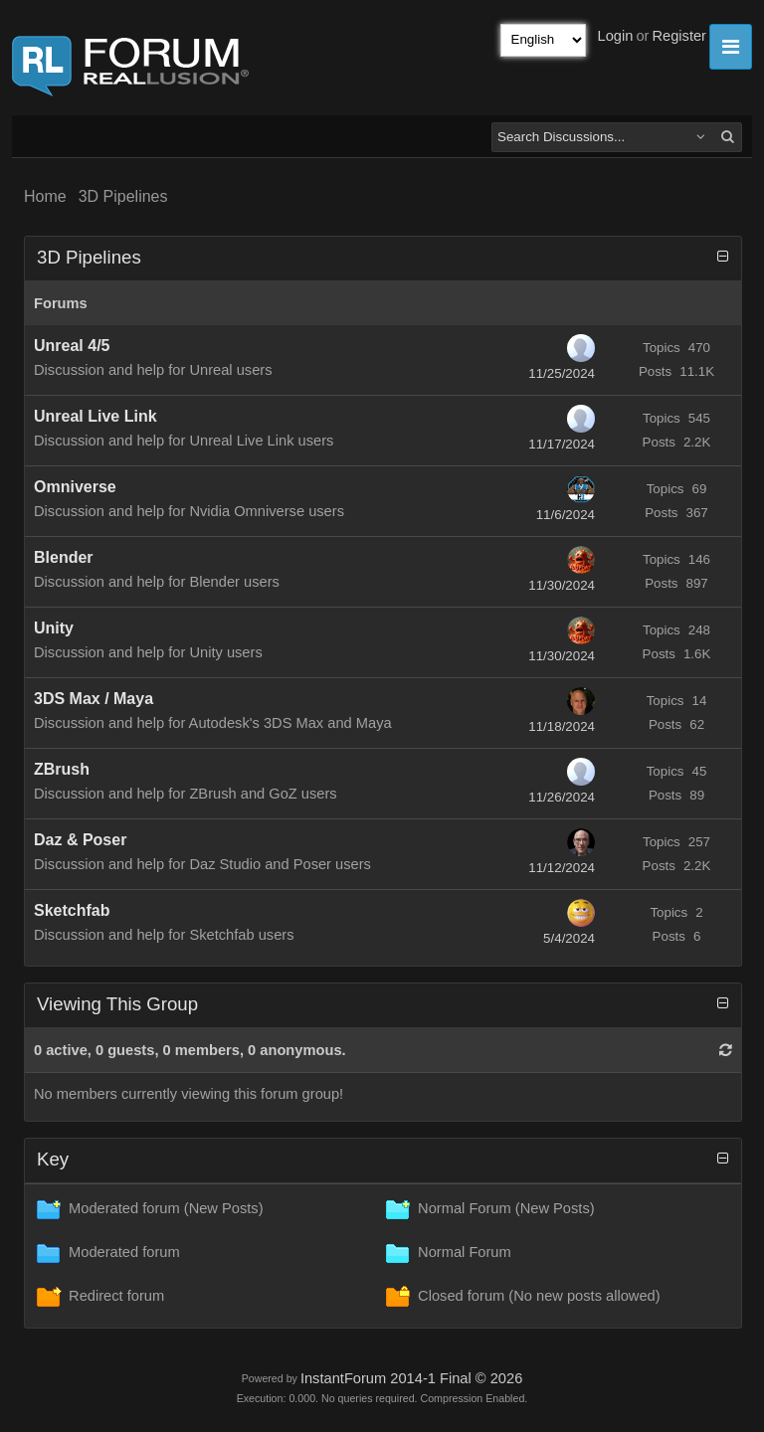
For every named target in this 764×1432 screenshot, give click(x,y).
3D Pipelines (123, 196)
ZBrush (62, 769)
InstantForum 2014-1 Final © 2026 (411, 1378)
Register (679, 36)
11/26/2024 (561, 797)
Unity (54, 628)
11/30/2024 (561, 585)
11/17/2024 (561, 444)
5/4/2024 (569, 938)
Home (45, 196)
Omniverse (75, 486)
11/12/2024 (561, 867)
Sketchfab (71, 910)
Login (616, 36)
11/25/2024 (561, 373)
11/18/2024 (561, 726)
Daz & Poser (80, 839)
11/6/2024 (565, 514)
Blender (64, 557)
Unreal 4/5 (71, 345)
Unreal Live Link (95, 416)
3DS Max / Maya (93, 698)
